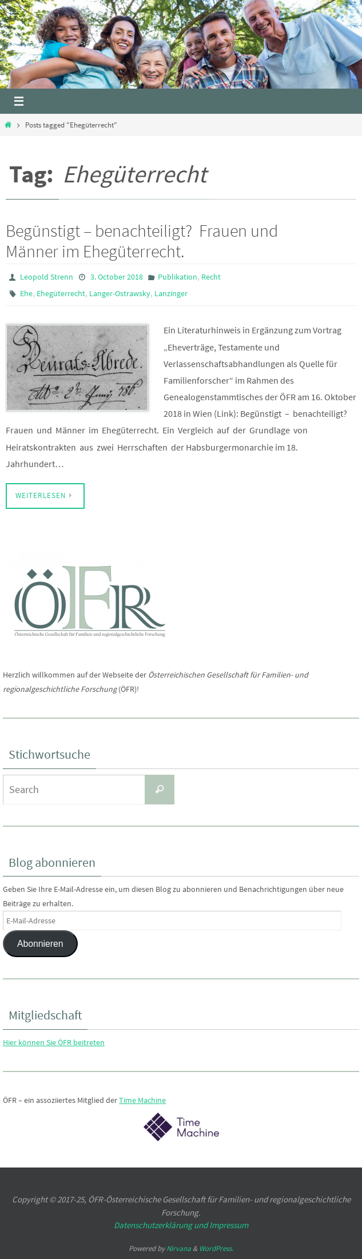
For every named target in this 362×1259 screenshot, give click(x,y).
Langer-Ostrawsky (119, 293)
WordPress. (216, 1248)
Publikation (177, 277)
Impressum (228, 1225)
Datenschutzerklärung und (161, 1225)
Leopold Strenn (46, 277)
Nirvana (178, 1248)
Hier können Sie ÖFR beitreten (54, 1042)
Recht (211, 277)
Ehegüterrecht (61, 293)
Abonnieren (40, 944)
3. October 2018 (116, 277)
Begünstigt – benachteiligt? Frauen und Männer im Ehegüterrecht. (142, 241)
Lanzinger (171, 293)
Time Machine (142, 1100)
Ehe (26, 293)
